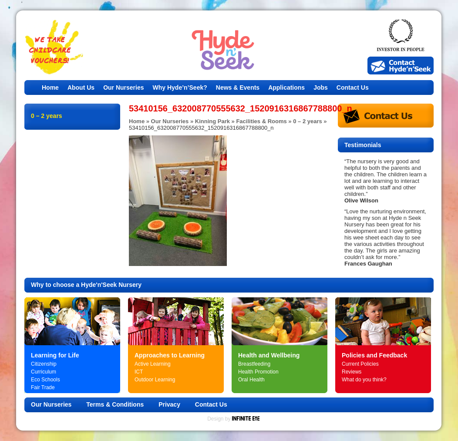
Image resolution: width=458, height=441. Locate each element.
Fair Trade (43, 387)
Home (50, 87)
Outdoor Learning (155, 380)
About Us (80, 87)
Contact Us (353, 87)
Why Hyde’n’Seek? (180, 87)
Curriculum (43, 372)
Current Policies (360, 364)
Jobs (320, 87)
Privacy (169, 404)
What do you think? (364, 380)
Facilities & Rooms (261, 121)
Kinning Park (212, 121)
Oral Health (251, 380)
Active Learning (153, 364)
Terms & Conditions (115, 404)
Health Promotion (258, 372)
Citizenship (44, 364)
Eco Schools (45, 380)
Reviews (351, 372)
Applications (286, 87)
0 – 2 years (307, 121)
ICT (139, 372)
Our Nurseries (123, 87)
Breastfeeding (254, 364)
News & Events (237, 87)
